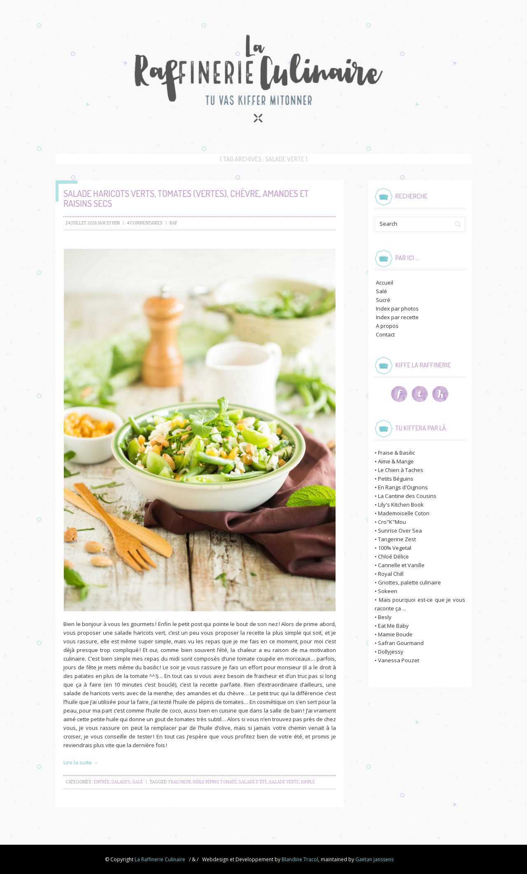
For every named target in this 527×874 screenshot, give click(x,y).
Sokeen (387, 591)
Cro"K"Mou (392, 522)
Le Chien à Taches (400, 470)
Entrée (102, 782)
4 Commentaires (145, 223)
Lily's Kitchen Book (401, 504)
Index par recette (397, 317)
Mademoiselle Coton (403, 513)
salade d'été (252, 782)
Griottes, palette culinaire (409, 582)
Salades (121, 782)
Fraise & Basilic (396, 452)
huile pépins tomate (215, 782)
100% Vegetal (394, 548)
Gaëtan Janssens (374, 859)
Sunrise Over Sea (400, 530)
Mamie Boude (395, 634)
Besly (385, 617)
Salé (137, 782)
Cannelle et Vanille (401, 565)
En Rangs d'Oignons (403, 487)
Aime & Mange (396, 461)
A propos (387, 326)
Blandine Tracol (300, 859)
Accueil (384, 282)
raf (173, 223)
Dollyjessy (390, 651)
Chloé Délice (393, 556)
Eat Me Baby (393, 625)
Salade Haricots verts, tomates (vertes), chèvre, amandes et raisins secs (186, 198)
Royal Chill (390, 573)
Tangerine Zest (397, 539)
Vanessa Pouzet (398, 660)
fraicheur (179, 782)
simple (308, 782)
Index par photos (397, 308)
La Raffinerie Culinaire (160, 859)
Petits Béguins (395, 478)
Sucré (383, 300)
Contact (385, 334)
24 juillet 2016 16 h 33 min (92, 223)
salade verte (284, 782)
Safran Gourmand (401, 643)
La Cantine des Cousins (407, 496)
